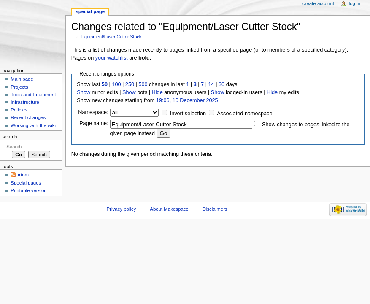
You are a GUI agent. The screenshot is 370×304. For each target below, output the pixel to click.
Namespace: (93, 112)
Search (10, 136)
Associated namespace (244, 114)
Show (83, 92)
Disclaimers (215, 209)
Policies (19, 109)
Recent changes (28, 117)
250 (129, 84)
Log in (354, 3)
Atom (23, 174)
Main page (22, 78)
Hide (157, 92)
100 (116, 84)
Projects (19, 87)
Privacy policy (121, 209)
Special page (90, 11)
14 (211, 84)
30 (221, 84)
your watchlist (111, 58)
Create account (318, 3)
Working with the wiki (33, 125)
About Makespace (169, 209)
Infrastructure (25, 102)
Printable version (28, 190)
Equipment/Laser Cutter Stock (111, 36)
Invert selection (188, 114)
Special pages (26, 182)
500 (142, 84)
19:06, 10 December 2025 (187, 100)
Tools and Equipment (33, 94)
